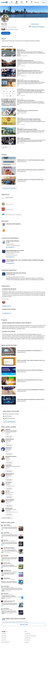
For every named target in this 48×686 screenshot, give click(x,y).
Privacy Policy (4, 635)
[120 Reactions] (4, 613)
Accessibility (4, 633)
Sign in (44, 2)
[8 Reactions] (3, 552)
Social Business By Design (9, 289)
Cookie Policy (4, 637)
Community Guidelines (6, 642)
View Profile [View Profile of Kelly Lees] (9, 436)
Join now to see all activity (9, 188)
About (25, 631)
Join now (37, 2)
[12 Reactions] (3, 545)
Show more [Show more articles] (6, 147)
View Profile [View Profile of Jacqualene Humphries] (9, 462)
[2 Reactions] (2, 529)
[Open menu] (46, 19)
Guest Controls (27, 640)
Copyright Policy (27, 637)
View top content (24, 624)
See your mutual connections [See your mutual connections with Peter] (12, 29)
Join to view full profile (9, 421)
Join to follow (6, 33)
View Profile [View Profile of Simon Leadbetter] (9, 505)
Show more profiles (7, 517)
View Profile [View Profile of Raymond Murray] (9, 479)
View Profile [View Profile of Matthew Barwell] (9, 445)
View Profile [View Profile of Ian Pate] (9, 497)
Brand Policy (4, 640)
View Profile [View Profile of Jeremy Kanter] (9, 514)
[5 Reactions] (2, 567)
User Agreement (27, 633)
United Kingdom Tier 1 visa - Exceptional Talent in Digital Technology (24, 260)
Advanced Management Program (15, 250)
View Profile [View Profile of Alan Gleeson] (9, 488)
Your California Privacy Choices (30, 635)
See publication (6, 306)
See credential (10, 247)
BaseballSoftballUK (10, 274)
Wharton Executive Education (13, 252)
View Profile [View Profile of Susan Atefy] (9, 471)
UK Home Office (10, 261)
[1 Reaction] (2, 606)
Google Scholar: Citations (9, 309)
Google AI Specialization (12, 241)
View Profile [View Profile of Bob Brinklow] (9, 454)
